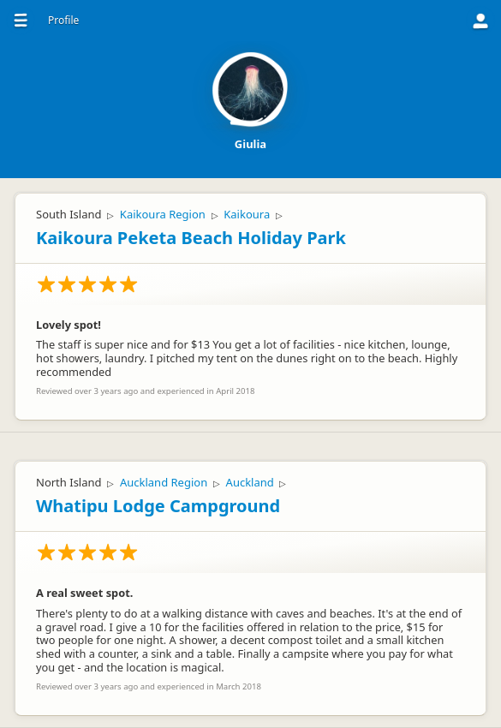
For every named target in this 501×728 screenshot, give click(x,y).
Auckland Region (163, 482)
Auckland (250, 482)
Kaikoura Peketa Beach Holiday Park (191, 237)
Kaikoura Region (163, 214)
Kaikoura (247, 214)
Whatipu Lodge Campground (158, 505)
